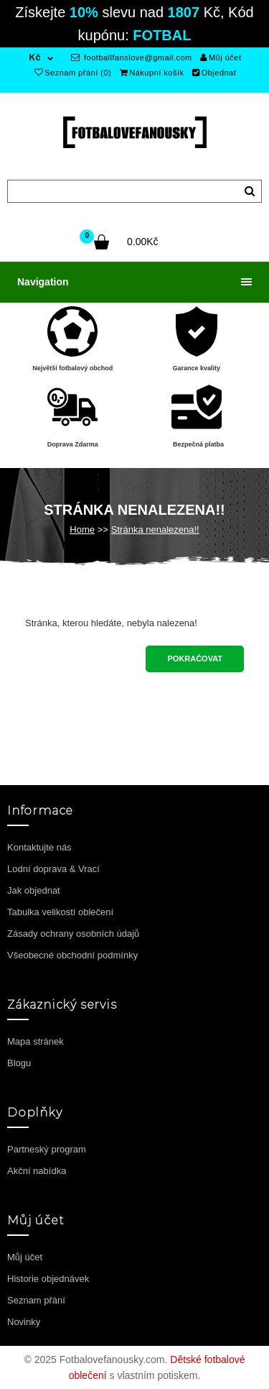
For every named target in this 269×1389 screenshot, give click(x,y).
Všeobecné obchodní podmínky (72, 955)
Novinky (23, 1321)
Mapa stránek (35, 1041)
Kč (35, 57)
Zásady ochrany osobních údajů (73, 933)
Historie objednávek (48, 1278)
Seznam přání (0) (72, 72)
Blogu (19, 1063)
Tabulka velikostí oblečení (60, 912)
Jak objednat (33, 890)
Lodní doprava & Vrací (53, 868)
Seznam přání (36, 1300)
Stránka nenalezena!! (155, 529)
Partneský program (46, 1149)
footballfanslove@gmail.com (131, 57)
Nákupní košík (152, 72)
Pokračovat (194, 658)
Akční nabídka (36, 1170)
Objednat (214, 72)
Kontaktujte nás (39, 847)
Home (82, 529)
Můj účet (220, 57)
